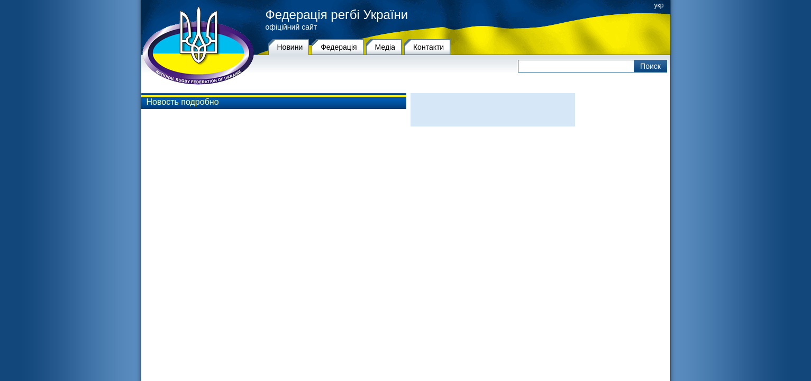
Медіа (385, 47)
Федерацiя (339, 47)
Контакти (428, 47)
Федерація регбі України (337, 15)
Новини (290, 47)
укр (659, 5)
